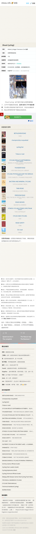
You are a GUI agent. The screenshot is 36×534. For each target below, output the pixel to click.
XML (11, 530)
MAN (6, 441)
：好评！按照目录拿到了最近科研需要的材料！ (16, 355)
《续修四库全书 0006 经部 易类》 (16, 507)
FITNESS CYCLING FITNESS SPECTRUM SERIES (20, 209)
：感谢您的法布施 (7, 352)
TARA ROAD (20, 188)
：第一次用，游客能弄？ (9, 378)
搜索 (33, 3)
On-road (20, 229)
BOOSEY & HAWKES (12, 428)
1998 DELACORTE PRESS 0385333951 (16, 421)
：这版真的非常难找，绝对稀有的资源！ (14, 368)
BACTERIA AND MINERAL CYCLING (20, 181)
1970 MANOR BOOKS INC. (14, 454)
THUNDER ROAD (20, 167)
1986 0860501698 (11, 438)
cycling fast (19, 147)
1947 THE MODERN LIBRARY (15, 457)
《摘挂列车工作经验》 (8, 500)
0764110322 (9, 447)
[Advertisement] (18, 24)
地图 (14, 530)
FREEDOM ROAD (20, 195)
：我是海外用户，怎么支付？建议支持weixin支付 (15, 381)
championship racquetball (20, 140)
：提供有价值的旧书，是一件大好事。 (12, 358)
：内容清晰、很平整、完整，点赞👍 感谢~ (14, 384)
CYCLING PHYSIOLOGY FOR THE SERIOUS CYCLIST (20, 174)
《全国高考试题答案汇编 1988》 (22, 500)
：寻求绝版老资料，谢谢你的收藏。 (13, 362)
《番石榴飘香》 (29, 503)
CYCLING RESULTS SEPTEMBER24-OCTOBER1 (20, 160)
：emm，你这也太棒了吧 (9, 365)
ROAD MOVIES (20, 202)
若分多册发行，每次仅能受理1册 (21, 71)
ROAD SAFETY (20, 223)
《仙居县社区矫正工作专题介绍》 (11, 505)
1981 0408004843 (13, 434)
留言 (27, 3)
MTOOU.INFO (18, 528)
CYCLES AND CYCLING (20, 216)
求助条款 (19, 63)
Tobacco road (20, 154)
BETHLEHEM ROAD (20, 133)
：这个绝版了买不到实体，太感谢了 (12, 375)
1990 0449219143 (12, 395)
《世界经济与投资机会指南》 (17, 503)
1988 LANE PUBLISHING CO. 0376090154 (17, 451)
